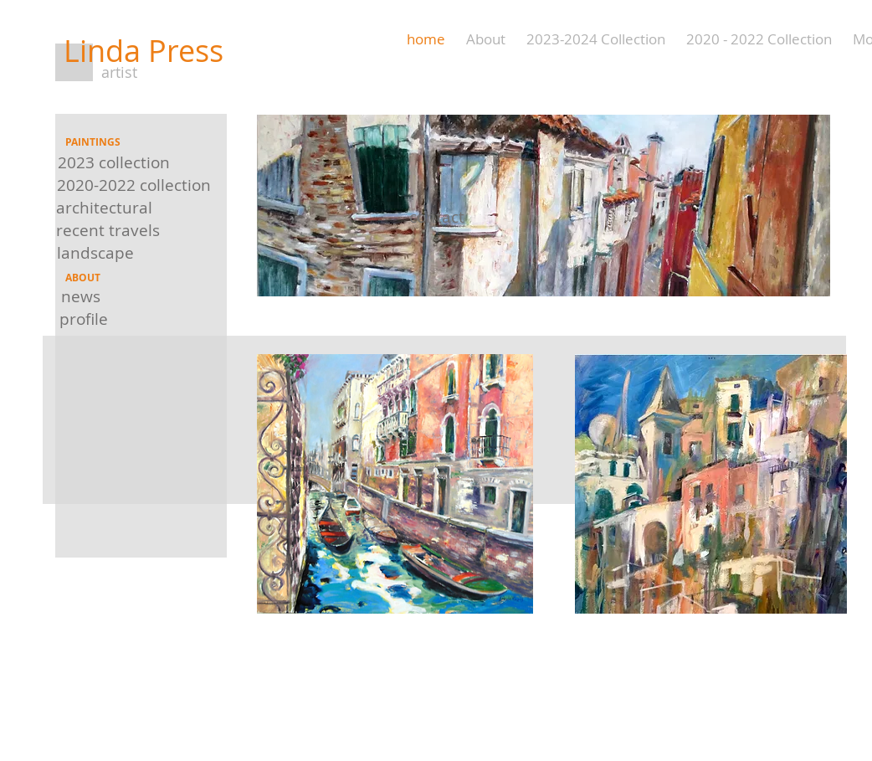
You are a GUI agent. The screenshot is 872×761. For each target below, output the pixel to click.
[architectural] (104, 207)
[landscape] (95, 252)
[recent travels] (107, 230)
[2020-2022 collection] (134, 184)
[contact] (436, 217)
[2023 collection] (113, 162)
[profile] (83, 319)
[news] (80, 296)
